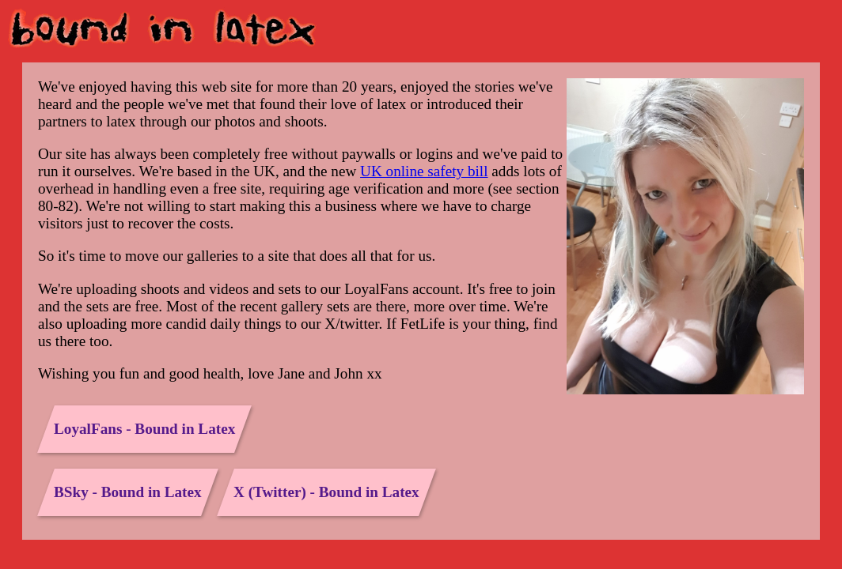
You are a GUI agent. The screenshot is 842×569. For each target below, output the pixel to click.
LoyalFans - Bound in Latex (144, 428)
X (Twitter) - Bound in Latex (326, 492)
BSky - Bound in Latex (128, 492)
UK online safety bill (423, 171)
